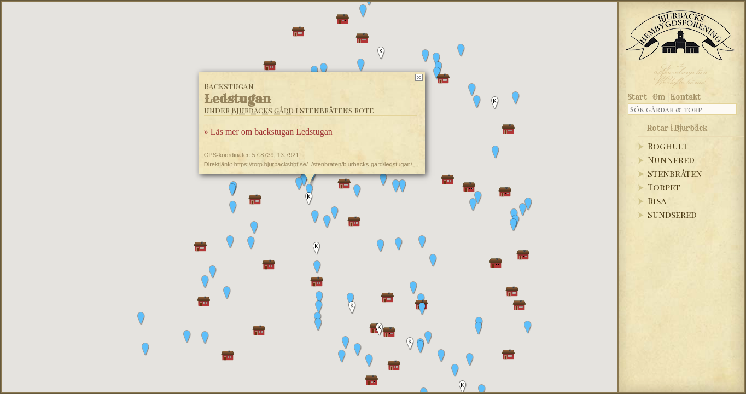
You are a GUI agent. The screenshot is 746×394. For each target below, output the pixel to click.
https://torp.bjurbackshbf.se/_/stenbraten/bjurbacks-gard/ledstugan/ (323, 164)
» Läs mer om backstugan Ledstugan (268, 131)
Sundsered (672, 214)
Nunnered (671, 159)
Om (658, 96)
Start (637, 96)
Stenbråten (675, 173)
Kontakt (686, 96)
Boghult (668, 146)
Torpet (664, 187)
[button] (528, 204)
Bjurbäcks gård (262, 110)
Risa (657, 200)
